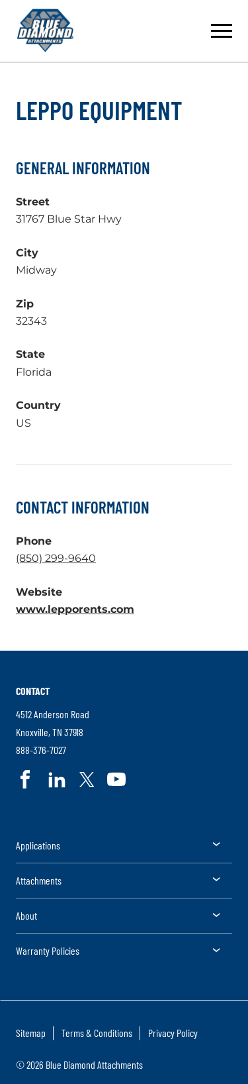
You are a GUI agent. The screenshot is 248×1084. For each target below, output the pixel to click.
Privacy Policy (173, 1032)
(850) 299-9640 (56, 558)
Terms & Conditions (97, 1032)
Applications (38, 845)
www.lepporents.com (75, 609)
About (26, 915)
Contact (33, 690)
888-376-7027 (41, 750)
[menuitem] (124, 849)
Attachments (39, 880)
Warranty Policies (47, 950)
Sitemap (31, 1032)
